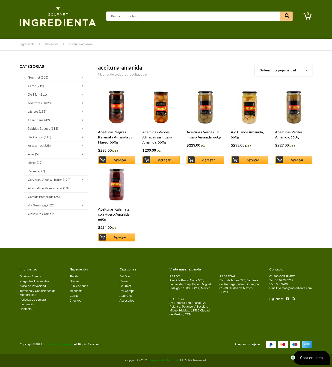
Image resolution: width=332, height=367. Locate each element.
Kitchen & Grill (190, 32)
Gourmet (126, 32)
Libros (35, 162)
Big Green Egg (56, 205)
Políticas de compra (33, 299)
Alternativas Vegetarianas (48, 188)
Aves (74, 32)
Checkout (76, 300)
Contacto (258, 32)
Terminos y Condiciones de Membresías (38, 293)
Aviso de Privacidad (33, 286)
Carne (90, 32)
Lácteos (144, 32)
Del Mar (106, 32)
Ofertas (75, 281)
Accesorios (56, 145)
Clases (222, 32)
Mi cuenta (237, 32)
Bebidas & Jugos (56, 128)
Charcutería (56, 120)
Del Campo (165, 32)
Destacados (34, 32)
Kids (210, 32)
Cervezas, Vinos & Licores (56, 180)
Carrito (74, 295)
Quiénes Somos (30, 276)
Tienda (74, 276)
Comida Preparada (44, 197)
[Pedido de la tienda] (283, 70)
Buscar (286, 16)
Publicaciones (79, 286)
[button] (311, 358)
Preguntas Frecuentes (34, 281)
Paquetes (36, 171)
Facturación (27, 304)
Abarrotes (56, 32)
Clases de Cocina (42, 214)
